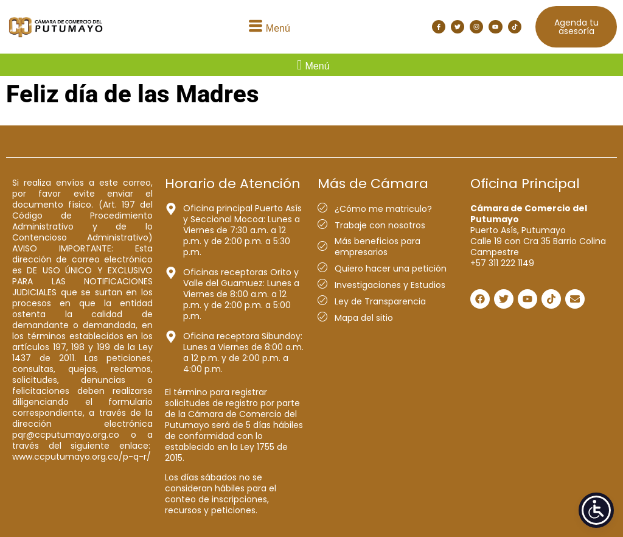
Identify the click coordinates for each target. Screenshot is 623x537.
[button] (267, 27)
